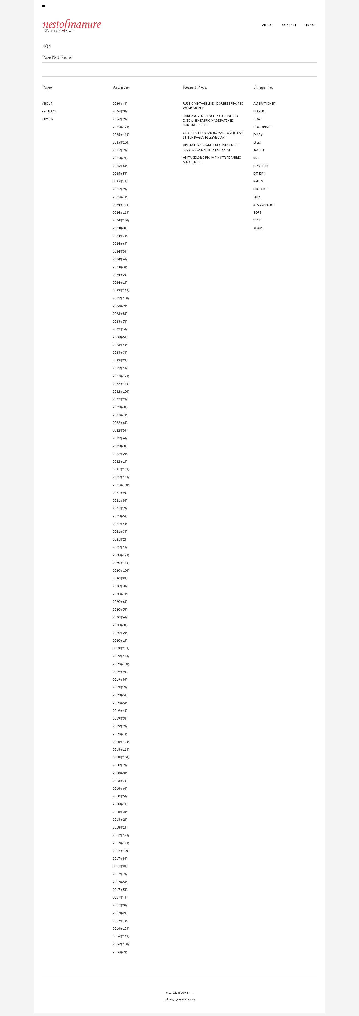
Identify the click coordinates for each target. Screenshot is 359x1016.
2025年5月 (120, 176)
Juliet (190, 995)
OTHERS (259, 176)
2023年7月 (120, 324)
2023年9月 (120, 308)
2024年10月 (121, 223)
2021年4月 (120, 526)
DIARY (257, 137)
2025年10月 (121, 145)
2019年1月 (120, 736)
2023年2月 (120, 363)
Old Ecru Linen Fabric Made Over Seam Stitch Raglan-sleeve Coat (213, 137)
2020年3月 (120, 627)
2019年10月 (121, 666)
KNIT (256, 160)
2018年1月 (120, 830)
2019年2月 (120, 729)
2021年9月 (120, 495)
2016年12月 (121, 931)
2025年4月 (120, 184)
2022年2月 (120, 456)
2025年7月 (120, 160)
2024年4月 (120, 262)
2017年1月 (120, 923)
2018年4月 (120, 806)
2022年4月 (120, 441)
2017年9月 (120, 861)
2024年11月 (121, 215)
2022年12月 (121, 378)
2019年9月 (120, 674)
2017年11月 (121, 845)
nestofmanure (73, 26)
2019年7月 (120, 690)
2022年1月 (120, 464)
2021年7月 (120, 511)
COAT (257, 121)
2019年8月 (120, 682)
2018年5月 (120, 799)
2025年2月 (120, 191)
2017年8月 (120, 869)
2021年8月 (120, 503)
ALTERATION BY (264, 106)
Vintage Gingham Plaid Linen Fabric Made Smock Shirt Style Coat (211, 150)
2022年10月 (121, 394)
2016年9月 (120, 954)
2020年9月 (120, 581)
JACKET (258, 153)
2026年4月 (120, 106)
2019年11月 (121, 658)
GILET (257, 145)
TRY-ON (311, 27)
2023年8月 (120, 316)
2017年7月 (120, 876)
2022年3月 (120, 448)
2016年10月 (121, 946)
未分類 (257, 230)
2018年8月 (120, 775)
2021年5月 (120, 518)
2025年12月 (121, 129)
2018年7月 (120, 783)
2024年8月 (120, 230)
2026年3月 (120, 114)
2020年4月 (120, 620)
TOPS (257, 215)
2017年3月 (120, 908)
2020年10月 (121, 573)
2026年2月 (120, 121)
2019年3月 (120, 721)
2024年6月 (120, 246)
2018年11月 (121, 752)
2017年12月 (121, 837)
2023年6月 (120, 332)
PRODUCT (260, 191)
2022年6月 (120, 425)
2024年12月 (121, 207)
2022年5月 (120, 433)
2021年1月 (120, 549)
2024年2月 (120, 277)
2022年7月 (120, 417)
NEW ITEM (260, 168)
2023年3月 (120, 355)
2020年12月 (121, 557)
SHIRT (257, 199)
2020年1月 (120, 643)
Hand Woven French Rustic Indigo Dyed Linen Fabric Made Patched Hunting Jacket (210, 123)
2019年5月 (120, 705)
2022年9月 (120, 402)
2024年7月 (120, 238)
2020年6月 (120, 604)
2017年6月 (120, 884)
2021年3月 (120, 534)
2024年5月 (120, 254)
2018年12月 (121, 744)
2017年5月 (120, 892)
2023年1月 (120, 370)
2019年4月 (120, 713)
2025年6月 (120, 168)
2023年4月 (120, 347)
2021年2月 (120, 542)
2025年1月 (120, 199)
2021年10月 (121, 487)
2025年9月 (120, 153)
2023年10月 (121, 300)
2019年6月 (120, 697)
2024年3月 (120, 269)
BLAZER (258, 114)
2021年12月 (121, 472)
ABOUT (267, 27)
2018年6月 (120, 791)
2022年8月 (120, 409)
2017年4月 (120, 900)
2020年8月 (120, 588)
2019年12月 (121, 651)
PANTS (258, 184)
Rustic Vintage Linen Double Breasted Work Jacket (213, 108)
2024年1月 (120, 285)
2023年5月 (120, 339)
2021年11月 (121, 479)
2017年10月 (121, 853)
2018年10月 (121, 760)
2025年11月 (121, 137)
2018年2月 (120, 822)
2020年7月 (120, 596)
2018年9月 (120, 767)
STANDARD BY (263, 207)
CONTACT (289, 27)
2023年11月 (121, 293)
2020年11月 (121, 565)
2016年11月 (121, 939)
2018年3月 (120, 814)
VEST (257, 223)
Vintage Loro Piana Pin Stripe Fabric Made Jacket (212, 162)
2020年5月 (120, 612)
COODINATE (262, 129)
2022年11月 (121, 386)
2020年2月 (120, 635)
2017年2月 (120, 915)
